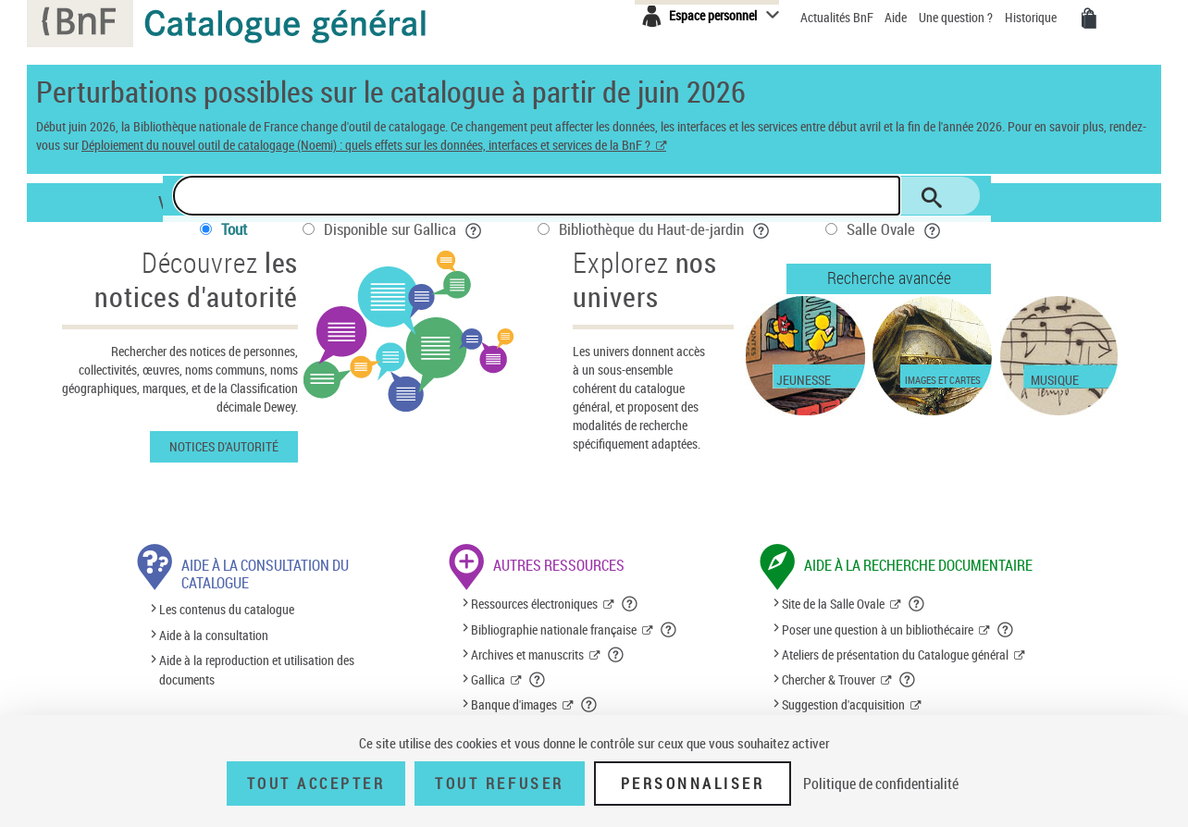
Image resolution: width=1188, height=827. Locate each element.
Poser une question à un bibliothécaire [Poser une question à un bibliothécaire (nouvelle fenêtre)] (877, 629)
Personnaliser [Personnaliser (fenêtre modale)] (693, 783)
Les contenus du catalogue (226, 610)
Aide (897, 17)
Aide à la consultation (213, 635)
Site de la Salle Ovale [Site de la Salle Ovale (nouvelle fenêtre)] (833, 603)
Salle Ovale (894, 229)
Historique (1032, 17)
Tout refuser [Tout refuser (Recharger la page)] (499, 783)
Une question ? (956, 17)
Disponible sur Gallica (403, 229)
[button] (630, 604)
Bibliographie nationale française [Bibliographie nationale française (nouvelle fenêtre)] (554, 629)
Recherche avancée (889, 277)
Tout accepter (316, 783)
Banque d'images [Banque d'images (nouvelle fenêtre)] (514, 704)
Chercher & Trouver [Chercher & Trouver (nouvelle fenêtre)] (828, 679)
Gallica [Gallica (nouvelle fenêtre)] (488, 679)
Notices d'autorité (223, 446)
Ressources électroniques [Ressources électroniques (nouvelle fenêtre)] (534, 603)
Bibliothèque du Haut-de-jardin (664, 229)
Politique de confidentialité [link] (881, 783)
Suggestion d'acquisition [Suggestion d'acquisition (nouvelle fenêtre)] (843, 704)
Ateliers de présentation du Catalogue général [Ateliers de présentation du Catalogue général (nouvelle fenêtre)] (895, 654)
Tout (234, 229)
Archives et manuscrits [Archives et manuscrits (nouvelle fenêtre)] (527, 654)
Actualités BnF (838, 17)
